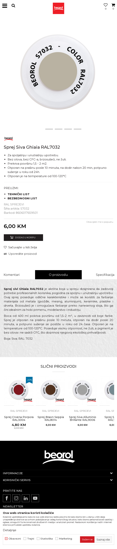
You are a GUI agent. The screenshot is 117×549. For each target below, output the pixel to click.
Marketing (65, 538)
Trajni (30, 538)
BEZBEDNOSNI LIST (22, 198)
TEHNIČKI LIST (19, 194)
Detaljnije (9, 530)
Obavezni (15, 538)
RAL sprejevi (14, 204)
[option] (58, 74)
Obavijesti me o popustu (99, 221)
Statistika (46, 538)
